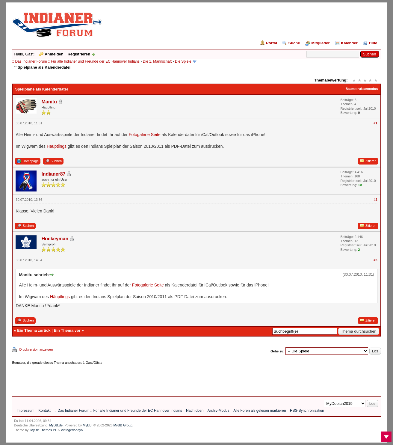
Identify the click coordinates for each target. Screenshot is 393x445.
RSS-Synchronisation (307, 410)
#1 (375, 123)
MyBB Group (123, 425)
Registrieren (78, 54)
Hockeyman (54, 238)
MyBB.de (56, 425)
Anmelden (54, 54)
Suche (294, 43)
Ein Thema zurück (33, 330)
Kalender (349, 43)
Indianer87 (53, 174)
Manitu (49, 101)
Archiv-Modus (218, 410)
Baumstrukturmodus (361, 88)
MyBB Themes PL (43, 430)
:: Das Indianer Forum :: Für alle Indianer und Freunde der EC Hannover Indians (76, 61)
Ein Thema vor (67, 330)
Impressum (25, 410)
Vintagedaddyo (72, 430)
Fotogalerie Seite (145, 134)
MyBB (87, 425)
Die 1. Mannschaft (157, 61)
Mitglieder (320, 43)
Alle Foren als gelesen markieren (259, 410)
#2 (375, 199)
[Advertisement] (121, 378)
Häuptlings (56, 146)
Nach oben (194, 410)
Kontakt (44, 410)
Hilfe (373, 43)
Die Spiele (183, 61)
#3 (375, 260)
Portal (271, 43)
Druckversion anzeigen (36, 349)
